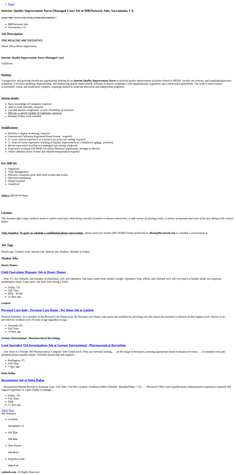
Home (11, 4)
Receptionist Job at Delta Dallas (22, 380)
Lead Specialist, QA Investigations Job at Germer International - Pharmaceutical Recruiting (63, 345)
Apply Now (7, 410)
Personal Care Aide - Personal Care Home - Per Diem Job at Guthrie (47, 310)
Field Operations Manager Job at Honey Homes (33, 272)
